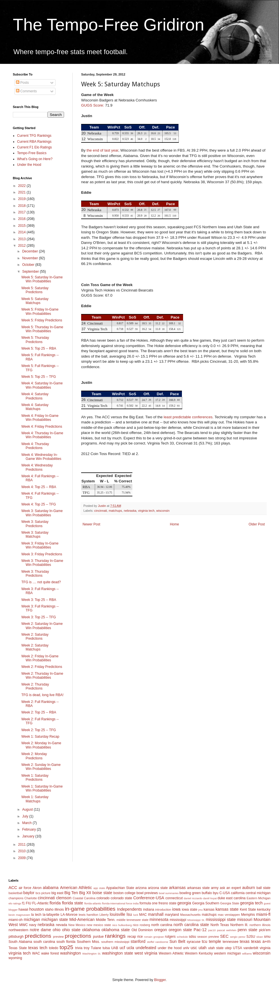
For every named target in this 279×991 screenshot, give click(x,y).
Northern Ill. (239, 925)
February (29, 829)
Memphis (248, 915)
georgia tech (251, 903)
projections (78, 936)
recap (132, 937)
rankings (115, 936)
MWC (23, 925)
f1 (23, 903)
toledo (53, 948)
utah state (215, 948)
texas (244, 941)
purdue (98, 937)
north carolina (161, 925)
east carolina (235, 898)
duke (221, 898)
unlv (186, 948)
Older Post (257, 524)
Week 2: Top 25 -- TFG (38, 730)
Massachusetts (190, 914)
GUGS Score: (92, 105)
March (27, 823)
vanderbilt (250, 948)
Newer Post (91, 524)
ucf (122, 947)
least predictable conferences (188, 417)
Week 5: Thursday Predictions (35, 340)
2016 (22, 219)
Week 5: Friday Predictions (41, 320)
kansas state (227, 909)
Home (174, 524)
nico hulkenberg (122, 925)
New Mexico (76, 925)
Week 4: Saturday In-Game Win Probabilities (42, 385)
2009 (22, 858)
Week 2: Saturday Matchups (34, 647)
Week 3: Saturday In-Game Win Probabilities (42, 513)
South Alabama (20, 942)
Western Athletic (171, 953)
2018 (22, 206)
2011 (22, 845)
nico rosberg (141, 925)
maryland (172, 915)
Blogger (160, 980)
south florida (65, 942)
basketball (15, 893)
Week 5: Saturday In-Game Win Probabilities (42, 279)
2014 (22, 232)
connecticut (174, 898)
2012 (22, 246)
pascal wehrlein (226, 930)
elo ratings (15, 903)
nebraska (130, 510)
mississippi (178, 920)
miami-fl (263, 914)
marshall (155, 914)
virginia (265, 948)
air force (25, 888)
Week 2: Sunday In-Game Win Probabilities (41, 767)
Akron (36, 888)
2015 (22, 226)
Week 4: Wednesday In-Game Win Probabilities (41, 457)
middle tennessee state (132, 919)
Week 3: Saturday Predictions (34, 524)
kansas (209, 910)
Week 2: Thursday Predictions (35, 686)
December (30, 251)
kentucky (263, 910)
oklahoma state (116, 929)
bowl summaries (169, 893)
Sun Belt (177, 941)
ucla (130, 947)
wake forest (50, 953)
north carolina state (191, 924)
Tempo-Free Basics (31, 153)
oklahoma (91, 929)
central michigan (258, 893)
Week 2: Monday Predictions (34, 756)
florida (55, 903)
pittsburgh (16, 937)
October (28, 265)
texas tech (37, 947)
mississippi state (221, 919)
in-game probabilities (90, 909)
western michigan (227, 953)
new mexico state (99, 925)
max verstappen (229, 914)
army (215, 888)
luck (135, 914)
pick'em (264, 930)
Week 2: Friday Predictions (41, 667)
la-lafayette (51, 915)
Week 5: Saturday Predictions (34, 290)
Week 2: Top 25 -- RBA (38, 712)
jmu (200, 909)
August (28, 809)
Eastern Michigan (258, 898)
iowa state (189, 910)
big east (57, 893)
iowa (176, 909)
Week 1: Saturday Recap (40, 737)
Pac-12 (200, 929)
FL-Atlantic (40, 903)
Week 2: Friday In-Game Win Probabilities (40, 658)
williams (247, 953)
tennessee (230, 942)
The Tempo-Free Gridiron (108, 24)
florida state (72, 903)
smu (267, 937)
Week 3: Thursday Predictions (35, 574)
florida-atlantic (92, 903)
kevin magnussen (19, 914)
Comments (26, 91)
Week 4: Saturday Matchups (34, 407)
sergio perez (237, 936)
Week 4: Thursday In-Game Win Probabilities (42, 435)
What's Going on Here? (34, 159)
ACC (13, 887)
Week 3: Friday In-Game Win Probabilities (40, 545)
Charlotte (30, 898)
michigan (32, 919)
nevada (61, 925)
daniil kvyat (210, 898)
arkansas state (198, 888)
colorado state (121, 898)
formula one (148, 903)
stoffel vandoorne (157, 941)
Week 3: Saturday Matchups (34, 535)
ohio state (71, 929)
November (30, 258)
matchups (115, 510)
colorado (103, 898)
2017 (22, 212)
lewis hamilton (88, 914)
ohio (56, 929)
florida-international (113, 903)
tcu (204, 941)
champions (16, 898)
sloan (260, 936)
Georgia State (229, 903)
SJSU (251, 937)
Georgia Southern (205, 903)
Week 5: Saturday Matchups (34, 301)
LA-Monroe (69, 915)
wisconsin (163, 510)
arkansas (177, 887)
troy (86, 948)
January (28, 836)
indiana (148, 910)
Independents (129, 909)
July (25, 816)
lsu (129, 914)
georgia (184, 903)
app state (99, 888)
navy (32, 925)
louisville (117, 914)
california (238, 893)
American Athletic (76, 887)
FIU (28, 903)
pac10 (212, 930)
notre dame (40, 929)
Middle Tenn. (105, 920)
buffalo (207, 893)
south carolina (44, 942)
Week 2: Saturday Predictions (34, 637)
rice (140, 937)
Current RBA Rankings (34, 142)
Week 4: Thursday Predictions (35, 446)
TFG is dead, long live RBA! (42, 695)
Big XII (85, 892)
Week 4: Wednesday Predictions (37, 467)
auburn (248, 887)
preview (58, 936)
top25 (66, 947)
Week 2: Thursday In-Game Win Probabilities (42, 676)
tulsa (106, 948)
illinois (59, 910)
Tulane (96, 948)
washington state (117, 953)
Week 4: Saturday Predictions (34, 396)
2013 (22, 239)
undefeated (146, 947)
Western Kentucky (199, 953)
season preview (208, 936)
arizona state (158, 888)
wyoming (15, 958)
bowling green (190, 893)
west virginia (145, 953)
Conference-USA (148, 898)
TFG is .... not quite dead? (41, 582)
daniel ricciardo (193, 898)
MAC (143, 915)
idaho (49, 910)
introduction (163, 909)
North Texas (219, 925)
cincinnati (100, 510)
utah (202, 947)
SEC (224, 936)
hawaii (23, 910)
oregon (160, 929)
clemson (63, 898)
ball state (263, 888)
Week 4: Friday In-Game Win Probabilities (40, 418)
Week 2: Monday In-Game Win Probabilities (41, 745)
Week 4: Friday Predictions (41, 427)
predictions (38, 936)
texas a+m (260, 941)
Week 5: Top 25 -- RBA (38, 348)
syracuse (193, 942)
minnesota (158, 919)
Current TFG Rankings (34, 136)
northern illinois (259, 925)
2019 (22, 199)
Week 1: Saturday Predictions (34, 778)
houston (36, 909)
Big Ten (71, 892)
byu (215, 893)
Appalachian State (120, 888)
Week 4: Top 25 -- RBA (38, 487)
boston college (124, 893)
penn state (247, 929)
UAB (114, 948)
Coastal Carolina (84, 898)
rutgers (170, 937)
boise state (102, 892)
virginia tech (146, 510)
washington (70, 953)
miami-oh (15, 920)
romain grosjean (154, 936)
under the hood (170, 948)
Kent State (248, 910)
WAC (36, 953)
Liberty (103, 914)
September (31, 272)
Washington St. (91, 953)
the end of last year (102, 150)
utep (228, 948)
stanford (138, 941)
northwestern (18, 930)
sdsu (192, 937)
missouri (245, 919)
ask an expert (230, 888)
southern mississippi (115, 941)
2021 (22, 192)
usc (194, 947)
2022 (22, 186)
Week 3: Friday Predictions (41, 554)
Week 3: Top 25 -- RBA (38, 600)
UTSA (237, 948)
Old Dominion (142, 930)
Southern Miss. (88, 942)
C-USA (224, 893)
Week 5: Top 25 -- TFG (38, 377)
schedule (182, 936)
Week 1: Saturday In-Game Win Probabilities (42, 788)
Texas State (18, 948)
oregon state (180, 929)
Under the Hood (29, 165)
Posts (22, 83)
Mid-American (82, 919)
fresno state (168, 903)
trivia (78, 948)
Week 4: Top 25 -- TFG (38, 504)
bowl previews (147, 893)
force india (132, 903)
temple (215, 941)
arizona (141, 888)
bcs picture (43, 893)
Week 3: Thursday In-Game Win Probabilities (42, 563)
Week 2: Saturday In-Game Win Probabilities (42, 626)
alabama (50, 887)
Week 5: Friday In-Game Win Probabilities (40, 311)
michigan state (54, 919)
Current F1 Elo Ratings (34, 147)
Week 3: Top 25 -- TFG (38, 617)
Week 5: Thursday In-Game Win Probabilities (42, 329)
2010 (22, 851)
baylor (28, 892)
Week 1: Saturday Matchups (34, 799)
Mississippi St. (196, 919)
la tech (36, 915)
